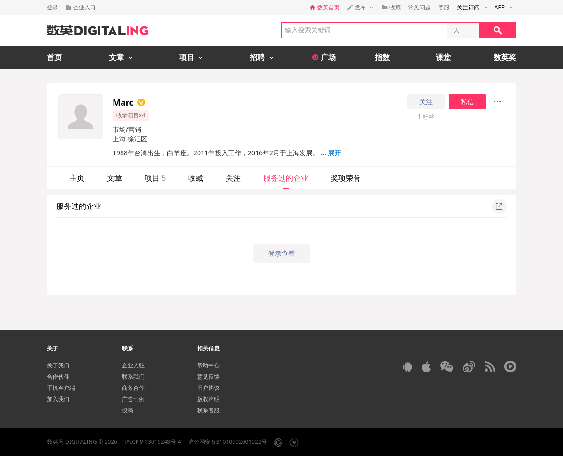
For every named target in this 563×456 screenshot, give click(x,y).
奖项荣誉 (346, 178)
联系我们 (133, 376)
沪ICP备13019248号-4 (152, 442)
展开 (334, 152)
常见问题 (419, 7)
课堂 (443, 57)
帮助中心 (208, 365)
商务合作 (133, 388)
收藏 (195, 178)
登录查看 (281, 253)
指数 (382, 57)
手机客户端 (61, 388)
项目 (155, 178)
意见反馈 (208, 376)
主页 (76, 178)
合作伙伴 (58, 376)
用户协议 (208, 388)
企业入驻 (133, 365)
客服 (443, 7)
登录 (52, 7)
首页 (54, 57)
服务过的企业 (285, 178)
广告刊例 (133, 399)
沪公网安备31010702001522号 (227, 442)
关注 (426, 102)
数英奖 (505, 57)
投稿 (127, 410)
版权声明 (208, 399)
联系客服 (208, 410)
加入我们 (58, 399)
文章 (114, 178)
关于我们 (58, 365)
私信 (467, 102)
